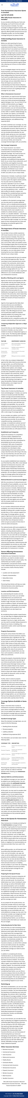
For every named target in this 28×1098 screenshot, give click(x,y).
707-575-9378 (8, 15)
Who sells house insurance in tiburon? (14, 1081)
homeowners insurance (10, 274)
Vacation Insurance (8, 1078)
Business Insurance (8, 1049)
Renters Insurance (8, 1073)
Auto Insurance (7, 1054)
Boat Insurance (7, 1075)
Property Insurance (8, 1070)
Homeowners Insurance (13, 94)
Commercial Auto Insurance (10, 1065)
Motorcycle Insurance (9, 1057)
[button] (2, 5)
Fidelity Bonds (7, 1060)
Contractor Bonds (8, 1062)
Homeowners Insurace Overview (11, 1083)
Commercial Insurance (9, 1052)
